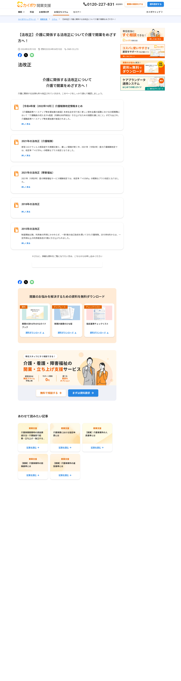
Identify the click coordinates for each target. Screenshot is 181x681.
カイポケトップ (153, 12)
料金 (32, 12)
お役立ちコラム (61, 12)
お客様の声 (44, 12)
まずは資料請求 (81, 393)
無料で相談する (49, 393)
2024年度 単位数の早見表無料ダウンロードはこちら (66, 264)
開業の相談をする (135, 4)
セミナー (77, 12)
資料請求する (156, 4)
